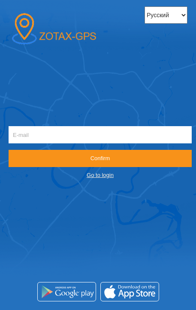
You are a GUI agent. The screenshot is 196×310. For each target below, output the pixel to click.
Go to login (100, 175)
